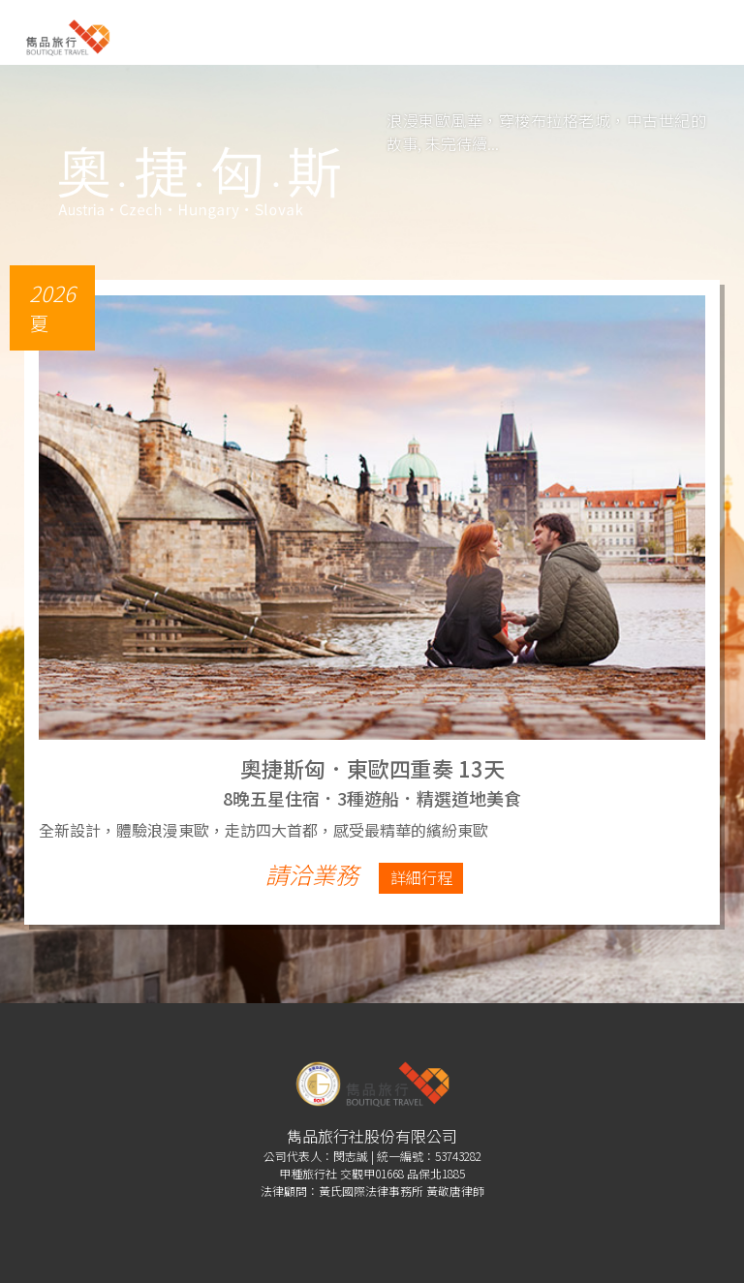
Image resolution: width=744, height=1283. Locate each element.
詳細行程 (421, 877)
